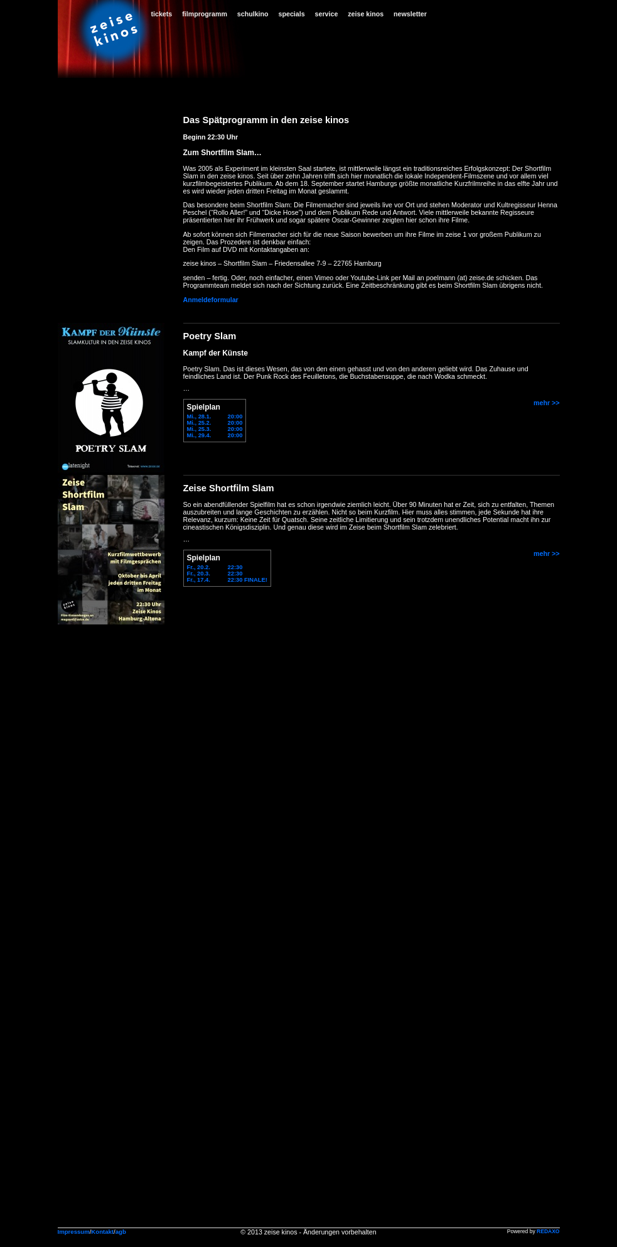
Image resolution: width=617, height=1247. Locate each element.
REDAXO (548, 1231)
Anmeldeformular (211, 299)
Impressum (74, 1231)
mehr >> (546, 402)
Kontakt (102, 1231)
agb (120, 1231)
